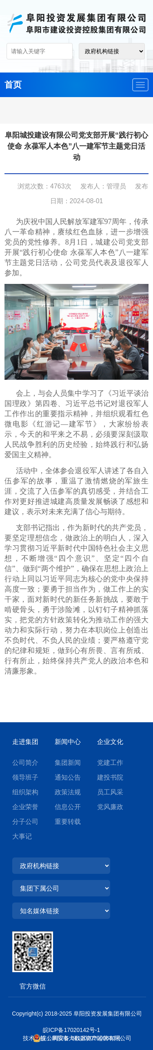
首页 (13, 84)
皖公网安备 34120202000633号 (81, 1038)
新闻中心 (68, 741)
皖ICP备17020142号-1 (77, 1030)
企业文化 (110, 741)
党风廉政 (110, 806)
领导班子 (25, 777)
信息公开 (68, 806)
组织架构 (25, 792)
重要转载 (68, 821)
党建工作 (110, 762)
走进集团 (25, 741)
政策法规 (68, 792)
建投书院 (110, 777)
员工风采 (110, 792)
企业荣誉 (25, 806)
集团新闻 (68, 762)
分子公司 (25, 821)
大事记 (22, 836)
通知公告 (68, 777)
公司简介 (25, 762)
